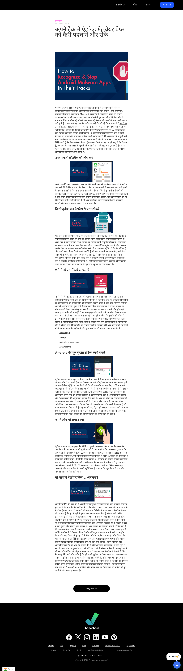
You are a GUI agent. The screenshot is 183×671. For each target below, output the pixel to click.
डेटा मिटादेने (66, 650)
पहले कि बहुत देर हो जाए (65, 149)
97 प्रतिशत (116, 130)
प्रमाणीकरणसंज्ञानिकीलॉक (95, 650)
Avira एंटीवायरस (65, 347)
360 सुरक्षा (63, 337)
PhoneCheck (72, 567)
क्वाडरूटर (92, 453)
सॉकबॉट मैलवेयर (61, 114)
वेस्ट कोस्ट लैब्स (77, 245)
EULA (92, 656)
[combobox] (8, 669)
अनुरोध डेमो (167, 5)
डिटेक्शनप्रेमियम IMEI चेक (124, 650)
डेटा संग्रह (53, 650)
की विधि (79, 650)
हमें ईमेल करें (82, 656)
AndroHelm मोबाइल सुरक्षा (69, 342)
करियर (100, 656)
